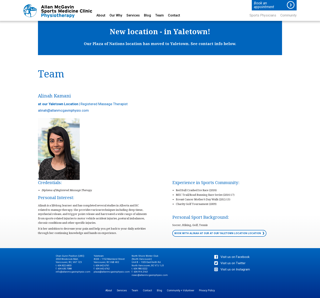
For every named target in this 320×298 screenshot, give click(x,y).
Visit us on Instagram (235, 269)
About (100, 15)
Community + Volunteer (180, 290)
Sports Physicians (262, 15)
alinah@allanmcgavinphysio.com (63, 110)
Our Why (116, 15)
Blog (147, 15)
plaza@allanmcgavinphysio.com (112, 271)
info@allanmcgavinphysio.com (73, 271)
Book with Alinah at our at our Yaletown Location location (217, 233)
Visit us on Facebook (234, 257)
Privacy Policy (207, 290)
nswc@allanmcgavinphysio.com (150, 275)
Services (133, 15)
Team (159, 15)
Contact (174, 15)
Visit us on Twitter (233, 263)
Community (288, 15)
